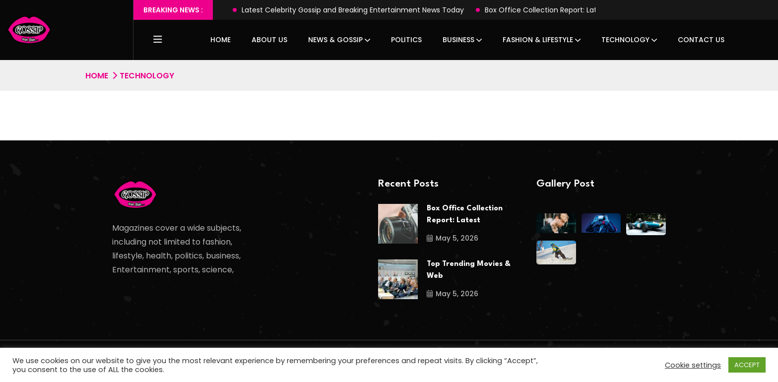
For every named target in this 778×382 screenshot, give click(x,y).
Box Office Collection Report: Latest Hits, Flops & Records (582, 10)
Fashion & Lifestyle (538, 40)
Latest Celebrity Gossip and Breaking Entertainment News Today (353, 10)
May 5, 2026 (452, 238)
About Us (269, 40)
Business (458, 40)
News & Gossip (335, 40)
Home (220, 40)
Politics (406, 40)
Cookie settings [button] (693, 365)
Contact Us (701, 40)
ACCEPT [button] (747, 365)
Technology (625, 40)
